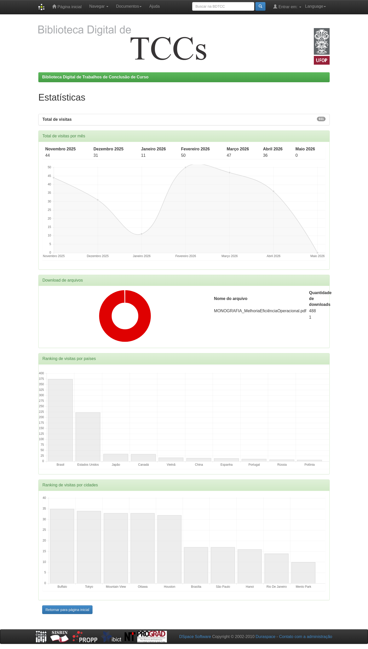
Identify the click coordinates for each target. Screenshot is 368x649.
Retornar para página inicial (67, 610)
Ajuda (154, 6)
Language (315, 6)
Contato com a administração (305, 636)
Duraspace (265, 636)
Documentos (129, 6)
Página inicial (67, 6)
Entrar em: (287, 6)
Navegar (98, 6)
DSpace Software (195, 636)
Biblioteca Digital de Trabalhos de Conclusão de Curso (95, 77)
